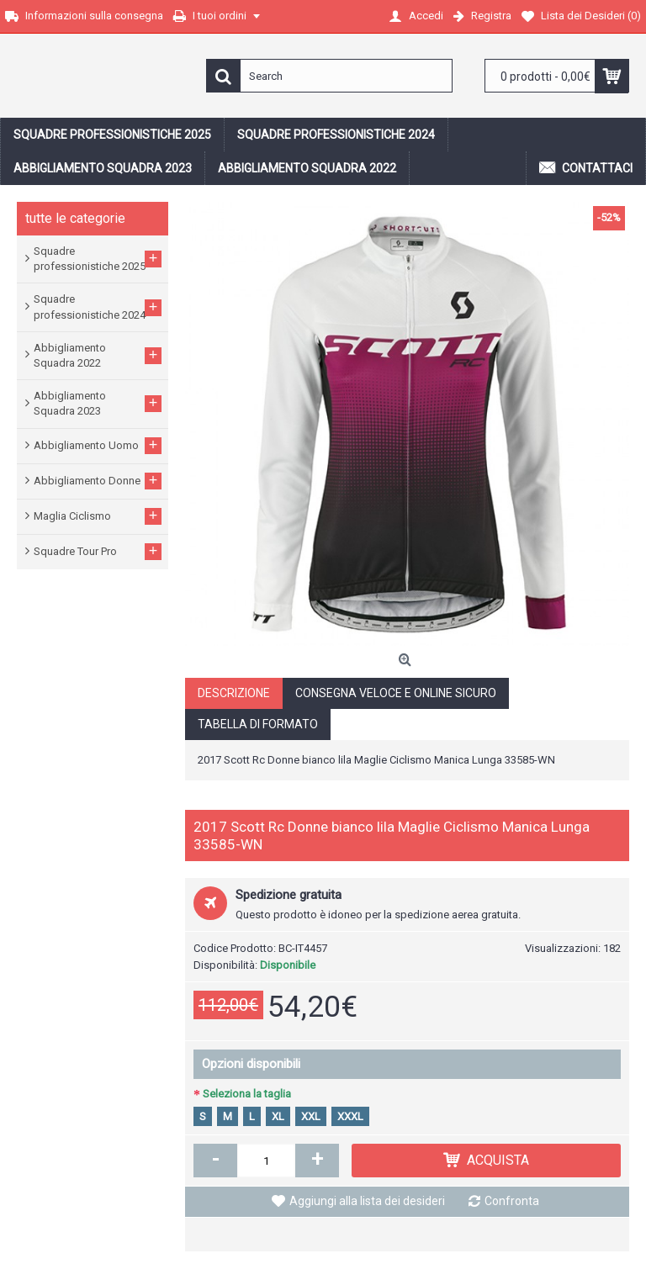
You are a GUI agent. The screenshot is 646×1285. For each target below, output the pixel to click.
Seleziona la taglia (247, 1093)
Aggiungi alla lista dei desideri (367, 1201)
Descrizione (234, 693)
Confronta (511, 1201)
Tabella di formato (258, 724)
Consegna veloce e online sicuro (395, 693)
